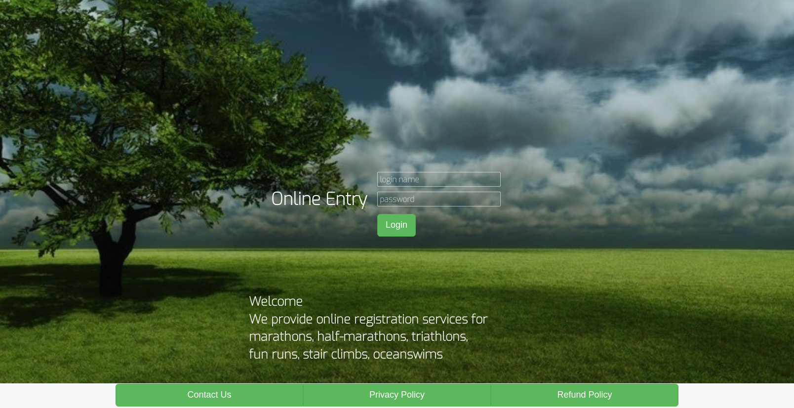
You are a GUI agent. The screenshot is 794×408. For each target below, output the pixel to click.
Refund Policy (584, 395)
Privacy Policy (397, 395)
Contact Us (209, 395)
